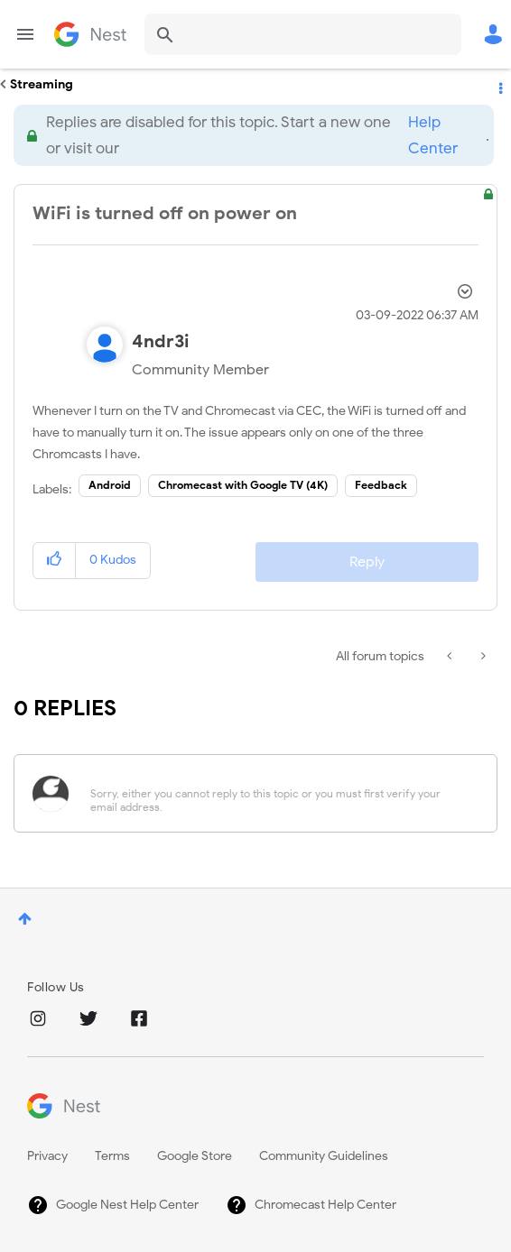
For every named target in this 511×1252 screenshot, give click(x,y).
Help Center (433, 135)
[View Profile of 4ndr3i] (161, 341)
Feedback (381, 485)
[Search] (302, 34)
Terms (112, 1156)
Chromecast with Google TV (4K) (243, 485)
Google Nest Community (90, 34)
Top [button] (25, 918)
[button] (54, 560)
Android (109, 485)
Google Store (194, 1156)
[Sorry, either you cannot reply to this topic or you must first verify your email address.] (278, 793)
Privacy (47, 1156)
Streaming (41, 84)
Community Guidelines (323, 1156)
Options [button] (499, 84)
